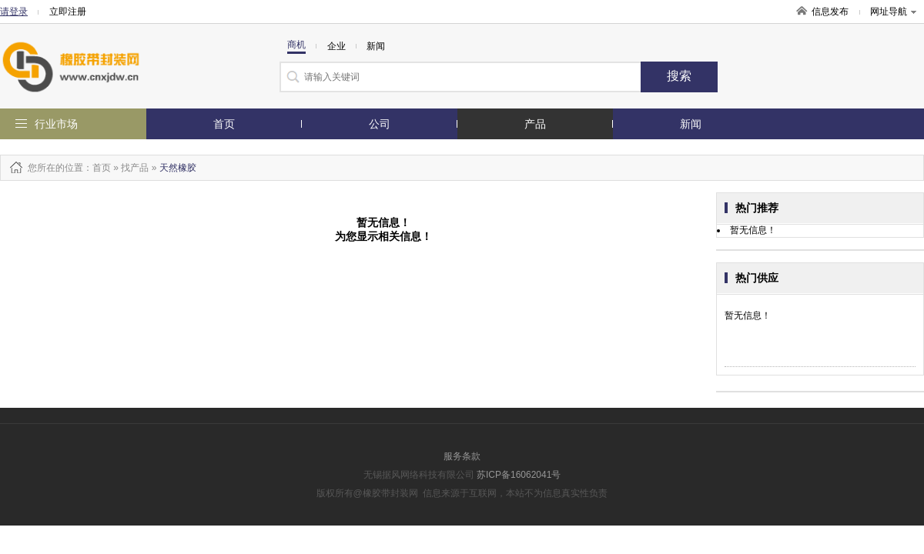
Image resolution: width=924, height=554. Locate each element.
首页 (224, 124)
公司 (379, 124)
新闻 (690, 124)
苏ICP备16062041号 (519, 474)
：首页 (97, 167)
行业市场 (56, 124)
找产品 (135, 167)
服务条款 (462, 456)
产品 (535, 124)
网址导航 (893, 11)
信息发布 (830, 11)
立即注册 (67, 11)
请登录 (14, 11)
